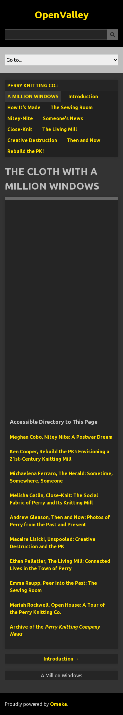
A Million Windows (33, 96)
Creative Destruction (32, 140)
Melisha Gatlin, (28, 495)
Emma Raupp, (26, 583)
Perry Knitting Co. (31, 85)
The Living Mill (59, 129)
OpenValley (61, 14)
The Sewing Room (71, 107)
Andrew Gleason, (30, 517)
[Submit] (112, 34)
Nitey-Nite (20, 118)
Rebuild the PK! (25, 151)
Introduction (83, 96)
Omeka (58, 704)
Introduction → (61, 658)
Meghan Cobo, (61, 437)
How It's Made (24, 107)
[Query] (61, 34)
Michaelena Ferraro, (34, 473)
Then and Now (83, 140)
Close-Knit (19, 129)
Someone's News (63, 118)
